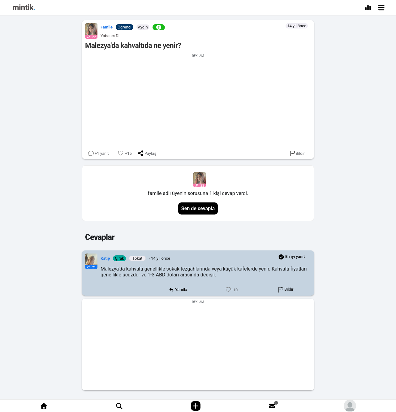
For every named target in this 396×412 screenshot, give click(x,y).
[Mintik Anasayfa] (24, 8)
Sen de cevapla (198, 208)
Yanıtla (178, 290)
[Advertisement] (198, 101)
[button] (89, 29)
